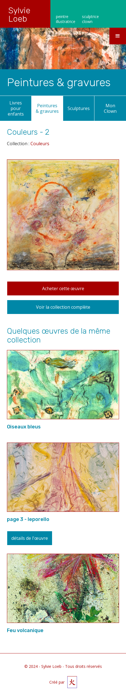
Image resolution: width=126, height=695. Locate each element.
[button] (117, 36)
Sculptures (79, 108)
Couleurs (39, 143)
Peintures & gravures (47, 108)
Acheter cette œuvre (63, 288)
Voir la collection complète (63, 307)
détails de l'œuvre (29, 538)
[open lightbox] (63, 218)
